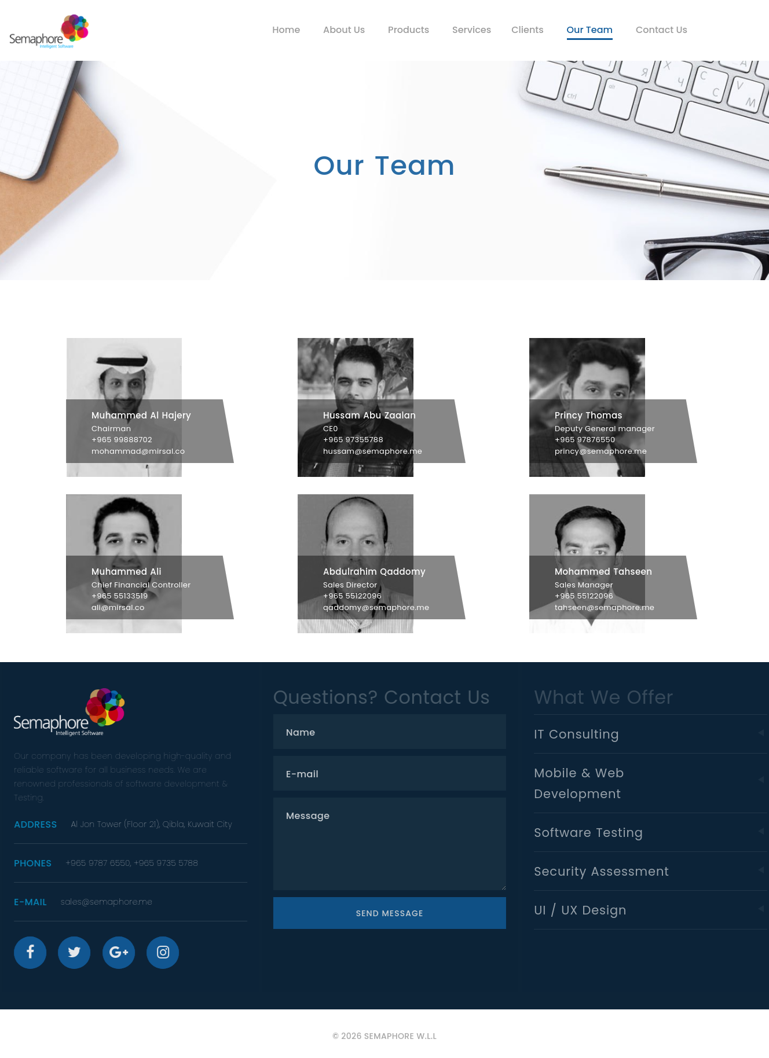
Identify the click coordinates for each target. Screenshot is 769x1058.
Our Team (590, 29)
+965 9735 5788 (172, 863)
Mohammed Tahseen (603, 571)
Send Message (399, 913)
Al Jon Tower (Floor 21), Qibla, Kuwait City (156, 824)
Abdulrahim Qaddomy (374, 571)
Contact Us (661, 29)
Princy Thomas (588, 415)
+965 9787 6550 (103, 863)
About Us (344, 29)
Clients (527, 29)
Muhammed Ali (126, 571)
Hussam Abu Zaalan (369, 415)
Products (408, 29)
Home (286, 29)
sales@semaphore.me (112, 902)
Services (471, 29)
